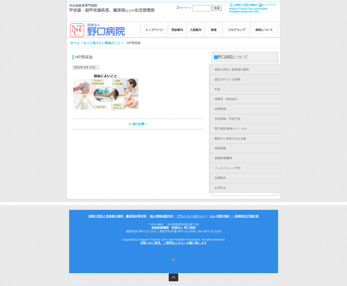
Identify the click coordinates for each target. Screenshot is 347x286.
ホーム (75, 43)
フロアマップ (236, 30)
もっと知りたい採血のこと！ (103, 43)
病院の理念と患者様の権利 (105, 216)
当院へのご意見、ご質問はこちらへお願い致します (173, 243)
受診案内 (177, 30)
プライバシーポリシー (191, 216)
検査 (214, 30)
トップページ (154, 30)
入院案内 (195, 30)
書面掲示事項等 (136, 216)
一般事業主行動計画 (246, 216)
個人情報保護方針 (161, 216)
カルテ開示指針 (219, 216)
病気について (264, 30)
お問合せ (238, 5)
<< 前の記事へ (138, 124)
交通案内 (253, 5)
